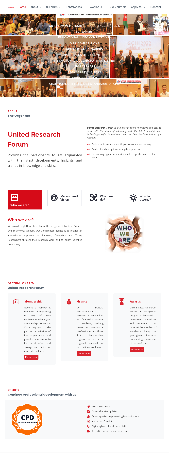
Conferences (74, 7)
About (34, 7)
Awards (135, 301)
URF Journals (118, 7)
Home (22, 7)
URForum (52, 7)
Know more (31, 357)
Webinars (96, 7)
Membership (33, 301)
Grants (82, 301)
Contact (155, 7)
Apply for (136, 7)
